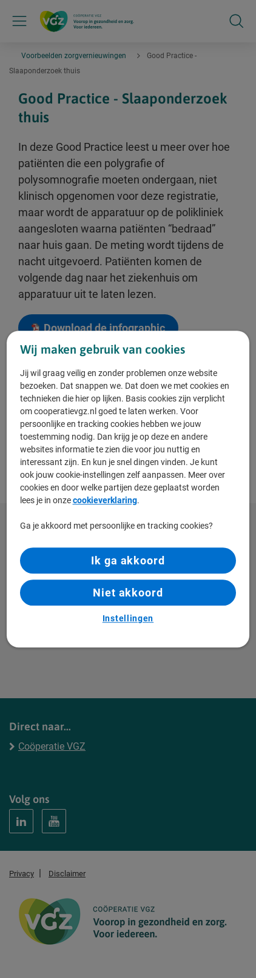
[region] (128, 489)
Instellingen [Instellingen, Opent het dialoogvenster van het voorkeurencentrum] (128, 619)
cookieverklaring (105, 500)
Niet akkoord (128, 592)
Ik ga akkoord (128, 560)
